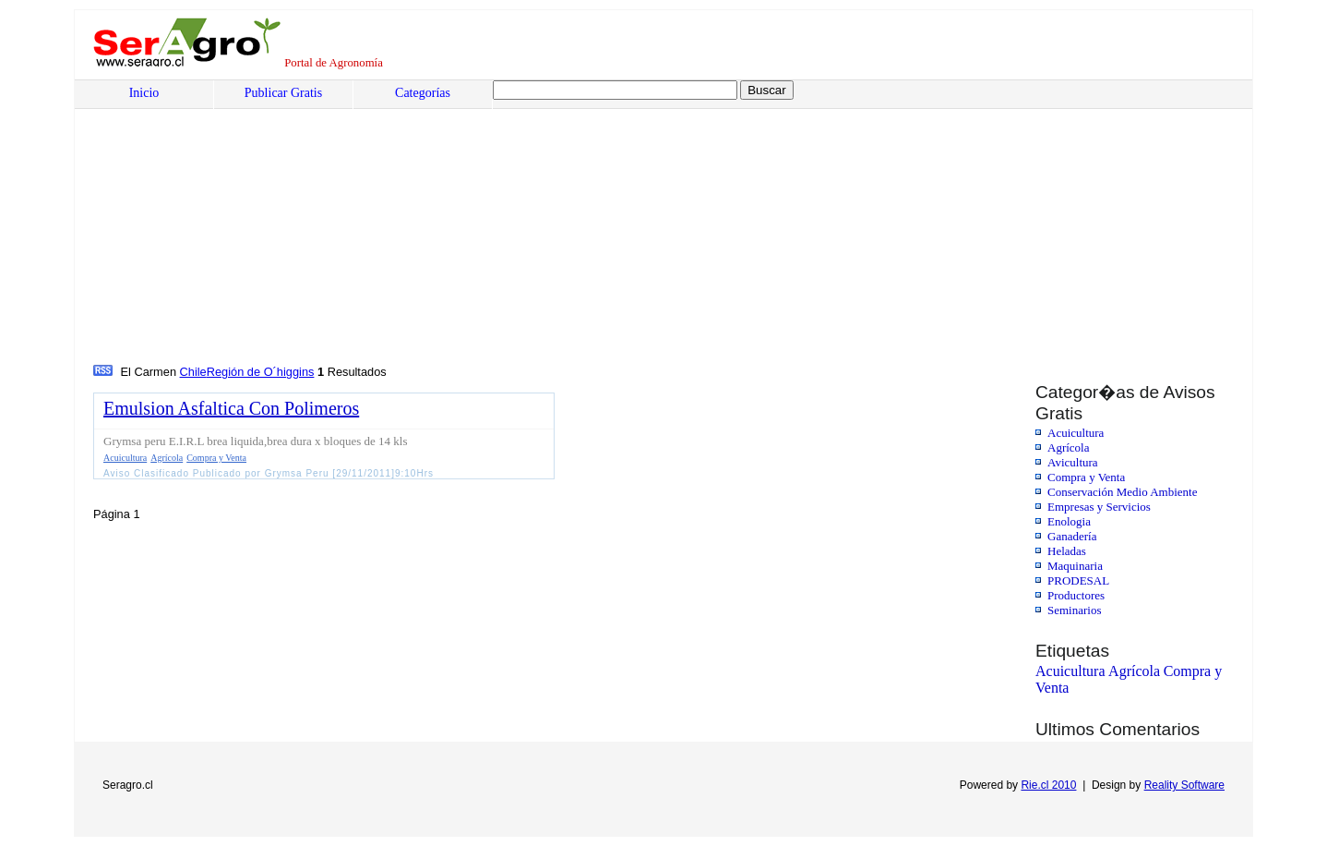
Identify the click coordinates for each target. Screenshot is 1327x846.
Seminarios (1074, 610)
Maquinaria (1075, 566)
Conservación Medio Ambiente (1122, 492)
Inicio (144, 93)
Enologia (1069, 521)
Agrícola (1068, 447)
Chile (193, 372)
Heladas (1066, 551)
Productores (1076, 595)
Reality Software (1184, 785)
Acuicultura (1075, 433)
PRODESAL (1078, 580)
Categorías (422, 93)
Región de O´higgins (261, 372)
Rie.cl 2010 (1048, 785)
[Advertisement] (651, 222)
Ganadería (1071, 536)
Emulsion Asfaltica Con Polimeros (231, 408)
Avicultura (1072, 462)
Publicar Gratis (283, 93)
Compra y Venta (1086, 477)
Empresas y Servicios (1099, 507)
